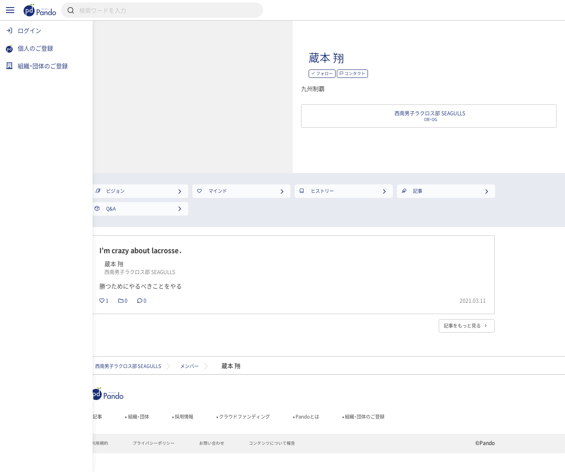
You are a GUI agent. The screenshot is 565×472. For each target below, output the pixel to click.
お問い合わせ (263, 462)
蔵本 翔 (397, 57)
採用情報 (231, 432)
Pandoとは (376, 432)
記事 (134, 432)
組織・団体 (180, 432)
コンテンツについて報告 (330, 462)
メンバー (251, 378)
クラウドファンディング (302, 432)
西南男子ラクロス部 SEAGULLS (174, 378)
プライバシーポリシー (198, 462)
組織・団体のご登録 (442, 432)
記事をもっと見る (495, 337)
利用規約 (137, 462)
